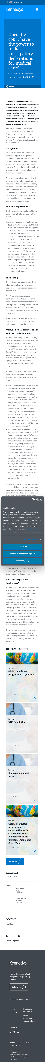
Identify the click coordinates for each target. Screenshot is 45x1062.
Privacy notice (15, 1052)
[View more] (15, 861)
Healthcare (10, 924)
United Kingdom (12, 941)
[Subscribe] (19, 987)
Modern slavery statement (19, 1054)
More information (30, 539)
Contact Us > (15, 1013)
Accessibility (14, 1059)
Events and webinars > (27, 1010)
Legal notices (14, 1050)
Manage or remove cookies (20, 999)
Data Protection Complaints (19, 1057)
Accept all (22, 547)
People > (13, 1009)
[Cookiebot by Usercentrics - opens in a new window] (32, 499)
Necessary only (22, 561)
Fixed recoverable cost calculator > (29, 1020)
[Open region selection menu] (14, 2)
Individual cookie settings (22, 554)
